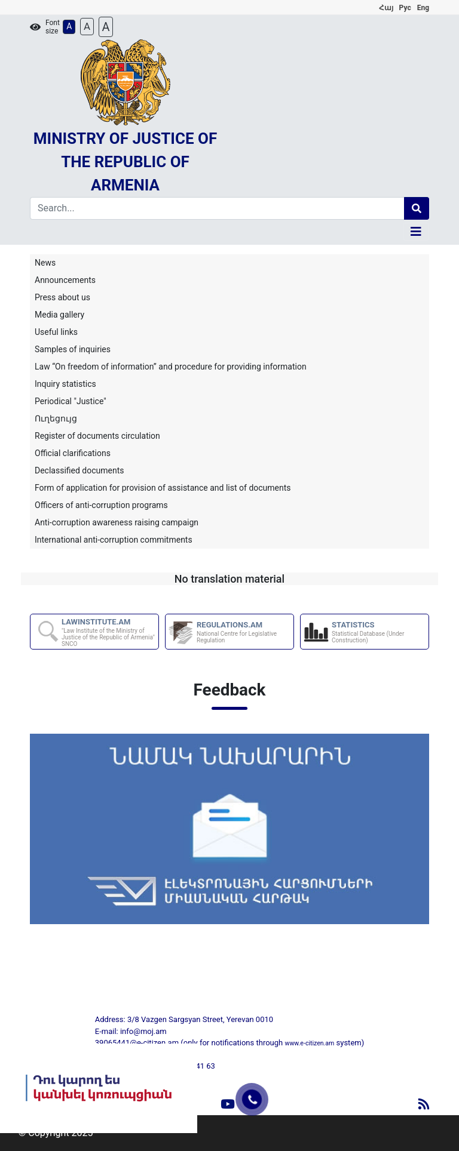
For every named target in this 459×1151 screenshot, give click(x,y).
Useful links (56, 332)
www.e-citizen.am (309, 1043)
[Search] (217, 208)
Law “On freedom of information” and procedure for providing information (171, 366)
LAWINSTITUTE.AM (109, 632)
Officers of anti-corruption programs (101, 505)
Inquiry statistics (65, 384)
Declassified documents (79, 470)
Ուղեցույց (56, 418)
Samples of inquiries (73, 349)
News (45, 262)
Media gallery (59, 314)
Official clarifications (73, 453)
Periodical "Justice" (70, 401)
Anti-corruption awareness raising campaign (116, 522)
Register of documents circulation (97, 436)
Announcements (65, 280)
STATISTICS (379, 632)
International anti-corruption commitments (113, 539)
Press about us (62, 297)
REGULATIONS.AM (244, 632)
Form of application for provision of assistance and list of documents (163, 488)
